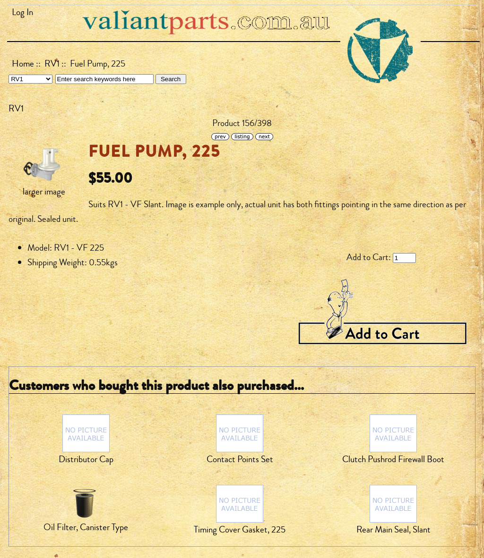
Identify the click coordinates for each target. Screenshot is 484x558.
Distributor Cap (86, 459)
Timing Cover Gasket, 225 (239, 529)
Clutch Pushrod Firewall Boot (393, 459)
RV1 (52, 63)
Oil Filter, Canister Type (85, 527)
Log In (22, 12)
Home (23, 63)
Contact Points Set (240, 459)
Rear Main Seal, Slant (393, 529)
